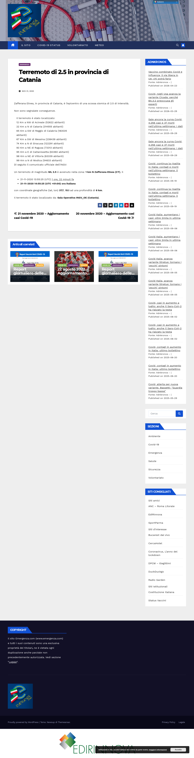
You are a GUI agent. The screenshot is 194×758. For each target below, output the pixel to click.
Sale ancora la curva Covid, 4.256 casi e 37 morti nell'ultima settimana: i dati (165, 123)
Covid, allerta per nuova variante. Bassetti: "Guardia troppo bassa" (165, 388)
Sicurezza (154, 469)
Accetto (178, 750)
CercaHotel (155, 543)
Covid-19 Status (48, 45)
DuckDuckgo (156, 571)
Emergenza (25, 64)
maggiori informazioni (158, 750)
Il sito (26, 45)
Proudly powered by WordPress (23, 722)
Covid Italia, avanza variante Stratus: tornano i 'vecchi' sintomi (164, 262)
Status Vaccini (157, 600)
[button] (177, 45)
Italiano (159, 2)
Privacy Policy (168, 722)
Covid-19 (18, 265)
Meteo (99, 45)
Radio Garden (156, 579)
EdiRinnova (155, 514)
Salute (40, 265)
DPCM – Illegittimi (159, 563)
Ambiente (154, 436)
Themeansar (64, 722)
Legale (13, 661)
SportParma (155, 522)
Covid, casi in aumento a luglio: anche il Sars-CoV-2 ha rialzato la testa (165, 306)
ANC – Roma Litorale (161, 506)
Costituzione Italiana (161, 592)
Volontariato (77, 45)
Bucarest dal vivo (159, 535)
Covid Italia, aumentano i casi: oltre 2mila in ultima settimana (164, 218)
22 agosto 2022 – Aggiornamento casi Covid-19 (72, 273)
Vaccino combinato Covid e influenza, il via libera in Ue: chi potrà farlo (165, 75)
